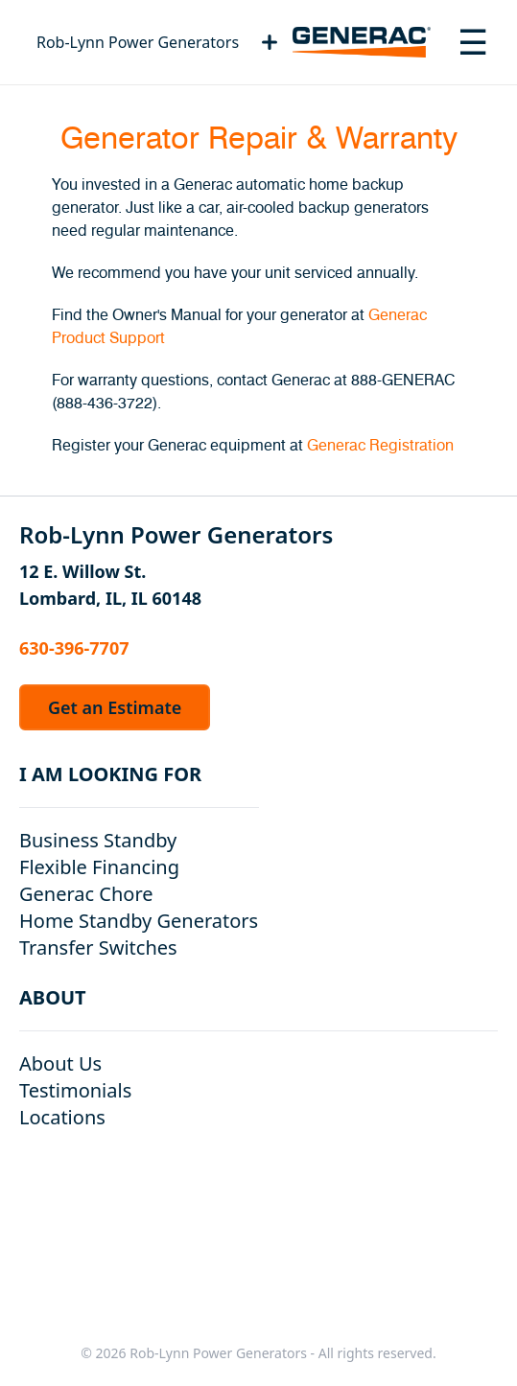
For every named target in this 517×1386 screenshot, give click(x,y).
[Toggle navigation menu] (473, 42)
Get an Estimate (114, 707)
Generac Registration (380, 445)
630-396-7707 (74, 647)
